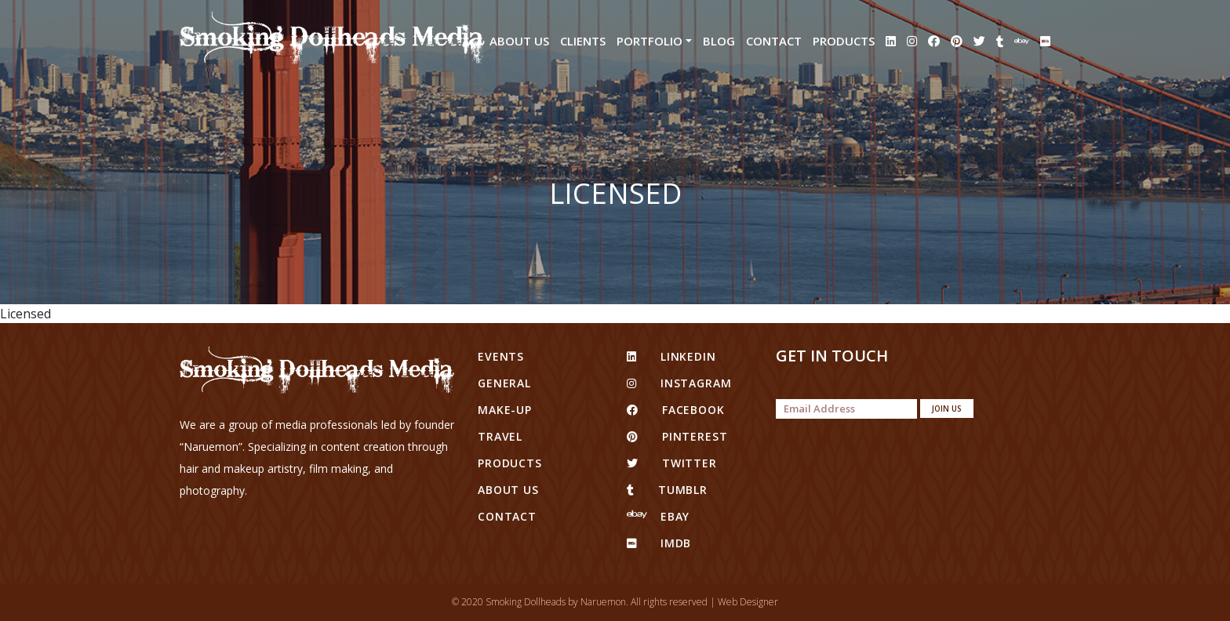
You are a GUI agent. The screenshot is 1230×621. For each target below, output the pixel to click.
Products (844, 41)
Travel (500, 436)
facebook (676, 409)
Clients (583, 41)
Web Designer (748, 601)
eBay (658, 516)
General (504, 383)
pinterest (677, 436)
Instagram (679, 383)
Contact (774, 41)
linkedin (671, 356)
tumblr (667, 489)
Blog (719, 41)
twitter (672, 463)
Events (501, 356)
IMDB (659, 543)
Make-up (505, 409)
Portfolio (649, 41)
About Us (519, 41)
